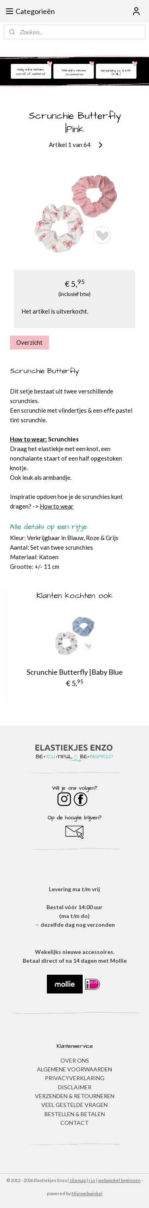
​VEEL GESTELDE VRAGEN (74, 1104)
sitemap (78, 1180)
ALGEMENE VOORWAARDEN (74, 1069)
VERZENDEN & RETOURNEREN (74, 1096)
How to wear (57, 506)
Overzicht (29, 342)
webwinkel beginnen (119, 1180)
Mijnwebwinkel (87, 1193)
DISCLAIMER (74, 1087)
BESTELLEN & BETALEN (75, 1114)
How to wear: (28, 439)
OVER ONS (74, 1060)
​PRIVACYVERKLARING (74, 1078)
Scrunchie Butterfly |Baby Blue (75, 672)
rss (92, 1180)
